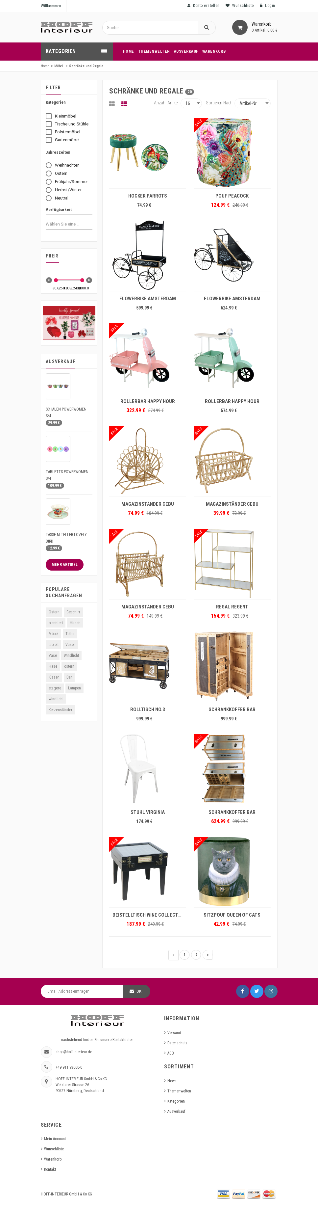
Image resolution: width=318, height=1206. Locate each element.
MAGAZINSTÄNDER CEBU (147, 504)
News (172, 1081)
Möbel (58, 66)
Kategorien (176, 1101)
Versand (174, 1033)
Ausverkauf (176, 1111)
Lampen (74, 688)
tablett (54, 644)
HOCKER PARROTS (147, 196)
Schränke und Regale (86, 66)
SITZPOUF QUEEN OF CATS (232, 915)
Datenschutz (177, 1043)
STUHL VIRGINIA (148, 812)
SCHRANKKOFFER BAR (232, 709)
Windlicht (71, 655)
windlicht (56, 699)
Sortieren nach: (219, 102)
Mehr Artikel (65, 564)
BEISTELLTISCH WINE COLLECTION (149, 915)
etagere (55, 688)
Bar (69, 677)
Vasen (70, 644)
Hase (53, 666)
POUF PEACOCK (232, 196)
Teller (70, 633)
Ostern (54, 612)
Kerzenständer (60, 710)
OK (138, 991)
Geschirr (73, 612)
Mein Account (55, 1139)
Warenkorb (52, 1159)
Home (45, 66)
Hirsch (75, 623)
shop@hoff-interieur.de (74, 1052)
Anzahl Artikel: (167, 102)
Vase (53, 655)
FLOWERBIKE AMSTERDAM (147, 299)
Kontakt (50, 1169)
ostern (69, 666)
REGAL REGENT (232, 607)
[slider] (56, 280)
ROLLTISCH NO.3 (147, 709)
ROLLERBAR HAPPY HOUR (147, 401)
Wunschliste (54, 1149)
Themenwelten (179, 1091)
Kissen (54, 677)
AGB (170, 1053)
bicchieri (56, 623)
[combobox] (64, 223)
